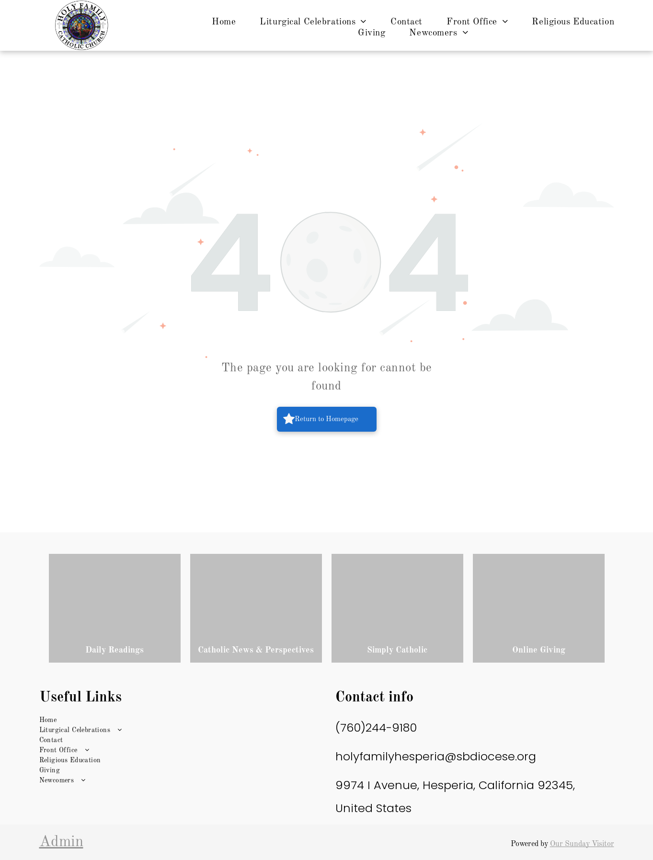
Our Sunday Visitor (582, 844)
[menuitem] (224, 22)
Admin (61, 842)
